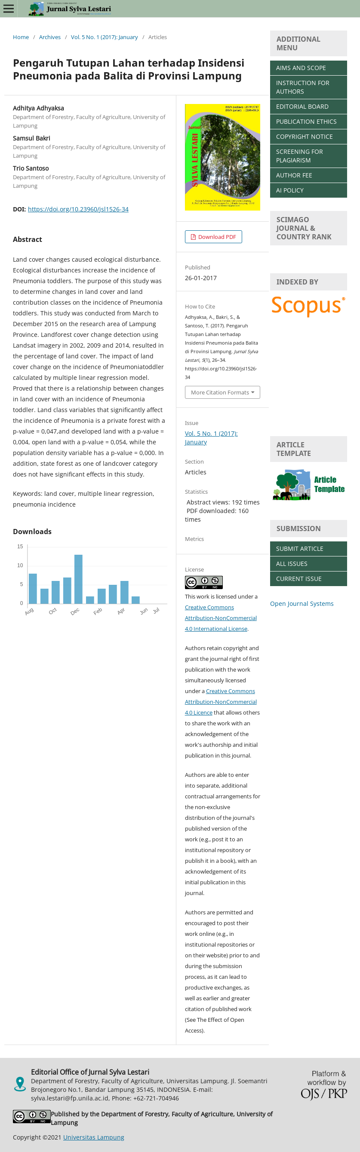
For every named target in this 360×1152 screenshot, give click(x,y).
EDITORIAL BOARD (302, 106)
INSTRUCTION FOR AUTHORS (302, 87)
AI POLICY (290, 190)
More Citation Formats (220, 392)
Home (21, 37)
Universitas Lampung (93, 1137)
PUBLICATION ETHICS (306, 121)
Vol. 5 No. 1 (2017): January (104, 37)
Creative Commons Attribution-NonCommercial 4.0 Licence (221, 701)
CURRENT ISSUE (299, 578)
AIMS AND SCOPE (301, 68)
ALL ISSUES (292, 563)
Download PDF (216, 237)
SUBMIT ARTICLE (299, 548)
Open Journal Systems (302, 603)
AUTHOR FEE (294, 175)
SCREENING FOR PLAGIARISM (299, 155)
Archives (50, 37)
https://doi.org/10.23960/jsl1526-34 (78, 209)
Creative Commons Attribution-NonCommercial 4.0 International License (221, 618)
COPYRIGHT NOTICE (304, 136)
